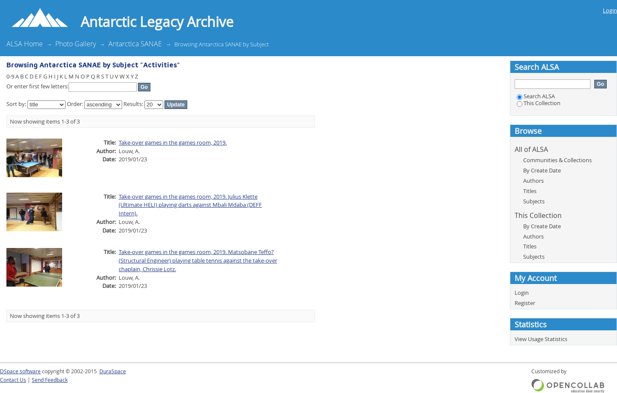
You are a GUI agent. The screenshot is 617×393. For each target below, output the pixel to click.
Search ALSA (536, 96)
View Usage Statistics (541, 339)
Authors (533, 180)
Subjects (534, 201)
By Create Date (542, 170)
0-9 (10, 76)
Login (610, 10)
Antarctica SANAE (135, 43)
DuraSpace (112, 371)
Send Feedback (50, 380)
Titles (529, 191)
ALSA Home (24, 43)
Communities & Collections (557, 160)
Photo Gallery (75, 43)
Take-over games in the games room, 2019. (173, 142)
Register (525, 303)
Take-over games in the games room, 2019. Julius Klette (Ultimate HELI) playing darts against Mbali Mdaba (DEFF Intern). (190, 205)
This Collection (538, 103)
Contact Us (13, 380)
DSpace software (20, 371)
